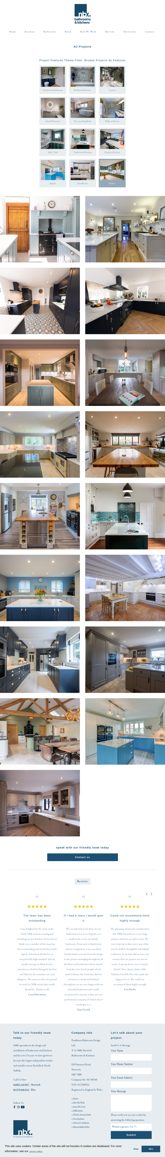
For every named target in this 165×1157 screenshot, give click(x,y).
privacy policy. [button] (37, 1151)
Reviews (110, 31)
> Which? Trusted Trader (81, 1117)
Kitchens (30, 31)
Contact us (82, 859)
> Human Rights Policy (80, 1129)
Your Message (118, 1093)
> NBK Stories (77, 1113)
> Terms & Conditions (80, 1125)
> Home (74, 1101)
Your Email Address (121, 1080)
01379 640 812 (21, 1092)
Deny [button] (135, 1148)
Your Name (117, 1053)
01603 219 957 (21, 1087)
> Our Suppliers (77, 1121)
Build (68, 31)
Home (12, 31)
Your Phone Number (122, 1066)
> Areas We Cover (78, 1109)
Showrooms (129, 31)
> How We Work (78, 1105)
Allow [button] (151, 1148)
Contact (149, 31)
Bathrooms (50, 31)
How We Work (88, 31)
